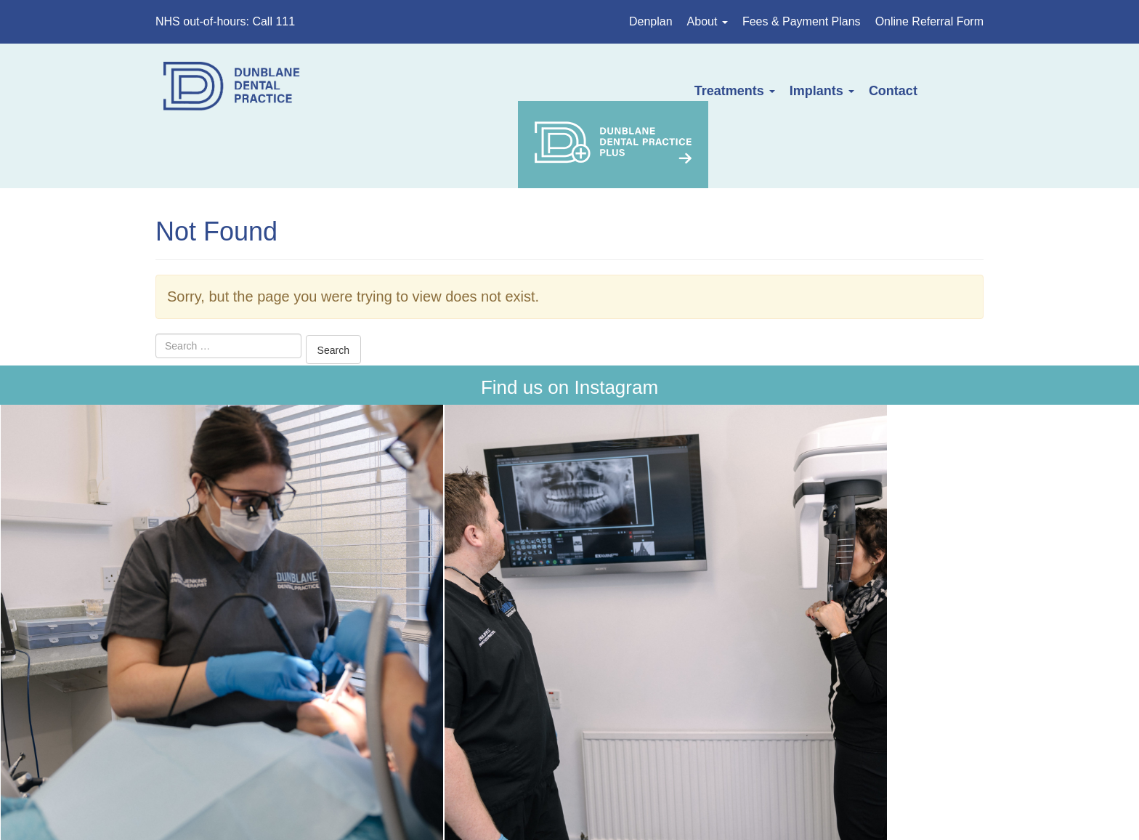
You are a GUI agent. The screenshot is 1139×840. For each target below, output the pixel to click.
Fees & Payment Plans (801, 21)
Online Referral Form (929, 21)
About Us (234, 736)
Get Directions (343, 603)
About (707, 21)
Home (178, 736)
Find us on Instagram (569, 327)
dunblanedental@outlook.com (393, 686)
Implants (671, 91)
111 (834, 603)
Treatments (584, 91)
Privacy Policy (629, 736)
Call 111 (273, 21)
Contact (743, 91)
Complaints (717, 736)
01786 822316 (372, 645)
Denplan (651, 21)
